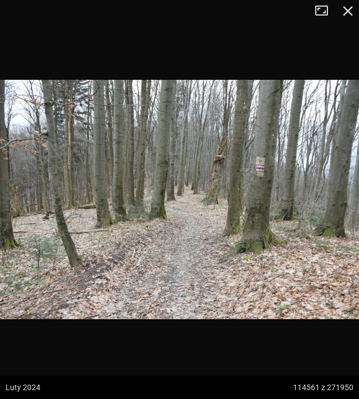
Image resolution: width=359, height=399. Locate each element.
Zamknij (348, 11)
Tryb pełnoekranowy (326, 11)
